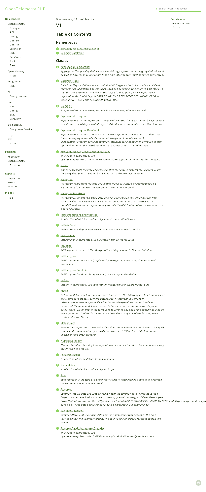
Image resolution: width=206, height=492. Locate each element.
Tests (13, 61)
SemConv (15, 57)
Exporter (15, 165)
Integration (14, 81)
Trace (13, 143)
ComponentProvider (22, 129)
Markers (13, 186)
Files (10, 197)
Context (14, 40)
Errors (11, 182)
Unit (10, 102)
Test (12, 65)
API (12, 32)
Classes (176, 27)
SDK (12, 53)
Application (14, 156)
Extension (16, 48)
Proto (13, 75)
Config (14, 36)
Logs (10, 135)
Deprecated (14, 178)
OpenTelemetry (16, 23)
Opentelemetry (16, 71)
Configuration (18, 96)
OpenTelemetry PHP (25, 8)
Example (15, 28)
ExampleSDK (15, 124)
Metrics (89, 19)
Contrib (14, 44)
